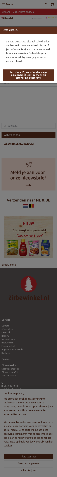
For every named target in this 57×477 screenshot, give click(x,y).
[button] (28, 75)
